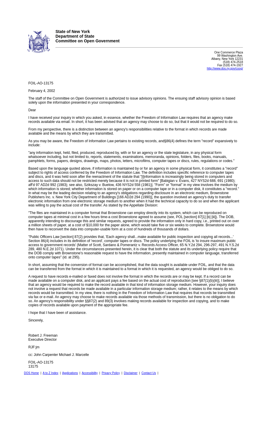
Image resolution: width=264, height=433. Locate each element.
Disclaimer (131, 373)
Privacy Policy (111, 373)
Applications (70, 373)
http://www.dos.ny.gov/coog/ (225, 68)
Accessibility (90, 373)
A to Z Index (50, 373)
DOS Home (31, 373)
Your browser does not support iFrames (132, 12)
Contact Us (148, 373)
